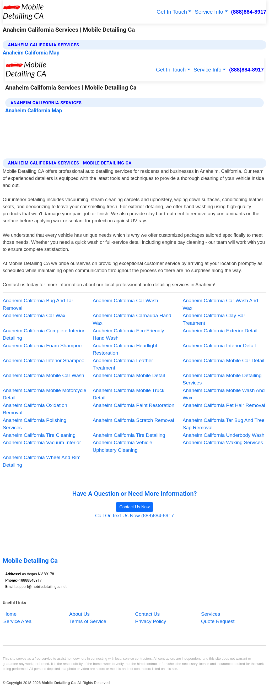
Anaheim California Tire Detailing (129, 435)
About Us (79, 614)
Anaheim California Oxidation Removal (35, 409)
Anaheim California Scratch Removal (133, 420)
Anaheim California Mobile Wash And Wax (224, 394)
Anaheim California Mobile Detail (129, 375)
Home (10, 614)
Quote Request (218, 621)
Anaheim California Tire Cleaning (39, 435)
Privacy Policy (150, 621)
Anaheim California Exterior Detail (220, 330)
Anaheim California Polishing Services (34, 424)
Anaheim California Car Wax (34, 315)
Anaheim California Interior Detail (219, 345)
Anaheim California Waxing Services (223, 442)
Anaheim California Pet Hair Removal (224, 405)
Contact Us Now (134, 507)
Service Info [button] (209, 12)
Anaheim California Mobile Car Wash (43, 375)
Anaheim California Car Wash (125, 300)
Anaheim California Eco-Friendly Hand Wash (128, 334)
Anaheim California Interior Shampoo (43, 360)
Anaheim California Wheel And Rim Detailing (41, 461)
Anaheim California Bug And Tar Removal (38, 304)
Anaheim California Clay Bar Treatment (214, 319)
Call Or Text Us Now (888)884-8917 (134, 515)
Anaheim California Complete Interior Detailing (43, 334)
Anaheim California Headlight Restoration (125, 349)
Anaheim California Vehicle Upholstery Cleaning (122, 446)
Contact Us (147, 614)
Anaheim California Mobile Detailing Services (222, 379)
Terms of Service (87, 621)
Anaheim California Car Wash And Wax (220, 304)
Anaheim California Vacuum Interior (42, 442)
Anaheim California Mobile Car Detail (224, 360)
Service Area (17, 621)
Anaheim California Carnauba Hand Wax (132, 319)
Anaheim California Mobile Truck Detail (128, 394)
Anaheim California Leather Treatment (123, 364)
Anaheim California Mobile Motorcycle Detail (44, 394)
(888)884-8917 (248, 12)
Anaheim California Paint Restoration (133, 405)
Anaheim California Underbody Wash (224, 435)
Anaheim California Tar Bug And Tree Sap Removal (224, 424)
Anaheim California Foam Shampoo (42, 345)
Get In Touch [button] (172, 12)
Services (210, 614)
